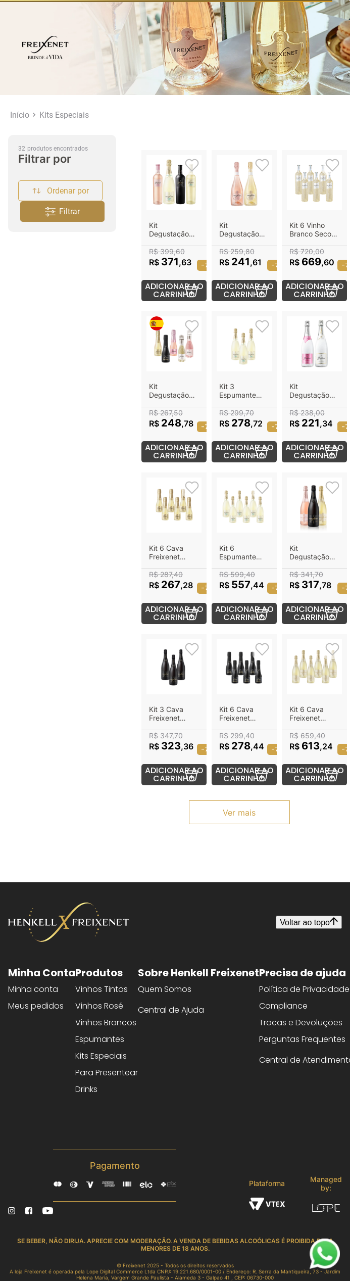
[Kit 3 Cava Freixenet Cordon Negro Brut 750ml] (174, 709)
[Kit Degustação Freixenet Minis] (174, 386)
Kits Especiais (64, 115)
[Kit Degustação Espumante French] (244, 225)
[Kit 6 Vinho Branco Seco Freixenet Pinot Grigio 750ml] (314, 225)
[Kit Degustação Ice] (314, 386)
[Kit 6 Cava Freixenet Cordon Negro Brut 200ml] (244, 709)
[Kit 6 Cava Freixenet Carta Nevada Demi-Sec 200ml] (174, 548)
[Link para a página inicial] (19, 115)
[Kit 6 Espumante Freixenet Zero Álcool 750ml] (244, 548)
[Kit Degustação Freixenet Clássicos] (314, 548)
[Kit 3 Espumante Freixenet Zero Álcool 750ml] (244, 386)
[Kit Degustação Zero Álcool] (174, 225)
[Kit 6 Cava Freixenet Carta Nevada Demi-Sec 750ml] (314, 709)
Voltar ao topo (309, 922)
